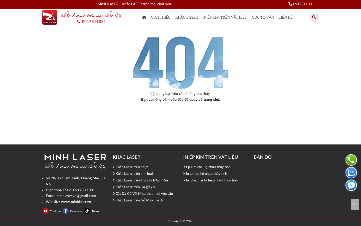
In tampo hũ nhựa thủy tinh (205, 173)
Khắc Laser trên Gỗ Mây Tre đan (139, 200)
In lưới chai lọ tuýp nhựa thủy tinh (210, 180)
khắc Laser (186, 17)
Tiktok (95, 211)
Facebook (76, 211)
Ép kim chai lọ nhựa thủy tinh (206, 167)
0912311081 (301, 4)
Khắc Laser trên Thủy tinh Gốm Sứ (140, 180)
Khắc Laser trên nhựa (130, 167)
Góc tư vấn (263, 17)
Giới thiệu (161, 17)
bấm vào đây (173, 100)
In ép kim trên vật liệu (225, 17)
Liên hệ (286, 17)
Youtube (55, 211)
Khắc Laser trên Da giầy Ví (134, 187)
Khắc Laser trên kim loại (133, 173)
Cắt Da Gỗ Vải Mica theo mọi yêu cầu (143, 193)
